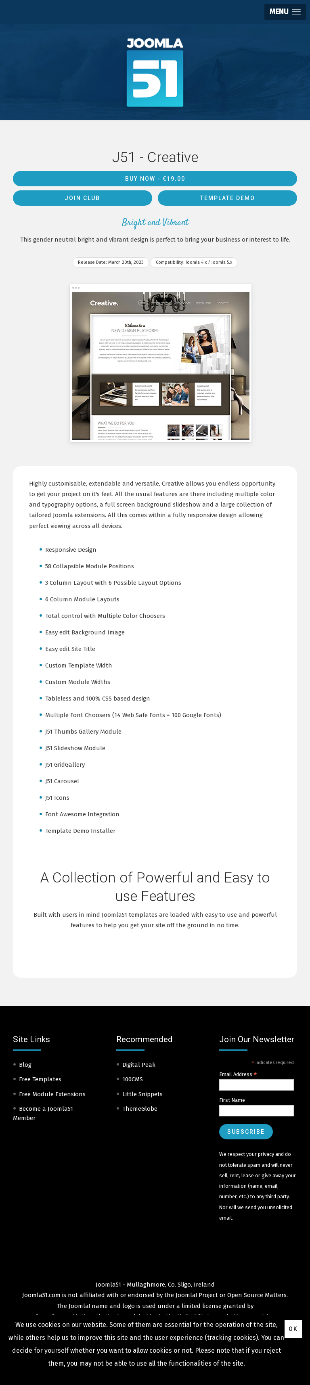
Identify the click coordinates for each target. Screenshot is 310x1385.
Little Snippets (142, 1094)
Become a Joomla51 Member (43, 1113)
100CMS (132, 1079)
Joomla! (79, 1306)
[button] (285, 12)
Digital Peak (138, 1064)
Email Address (238, 1074)
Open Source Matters (257, 1295)
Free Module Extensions (52, 1094)
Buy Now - (155, 178)
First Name (232, 1100)
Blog (25, 1064)
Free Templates (40, 1079)
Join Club (82, 198)
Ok (293, 1329)
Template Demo (227, 198)
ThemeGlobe (139, 1108)
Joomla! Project (196, 1295)
